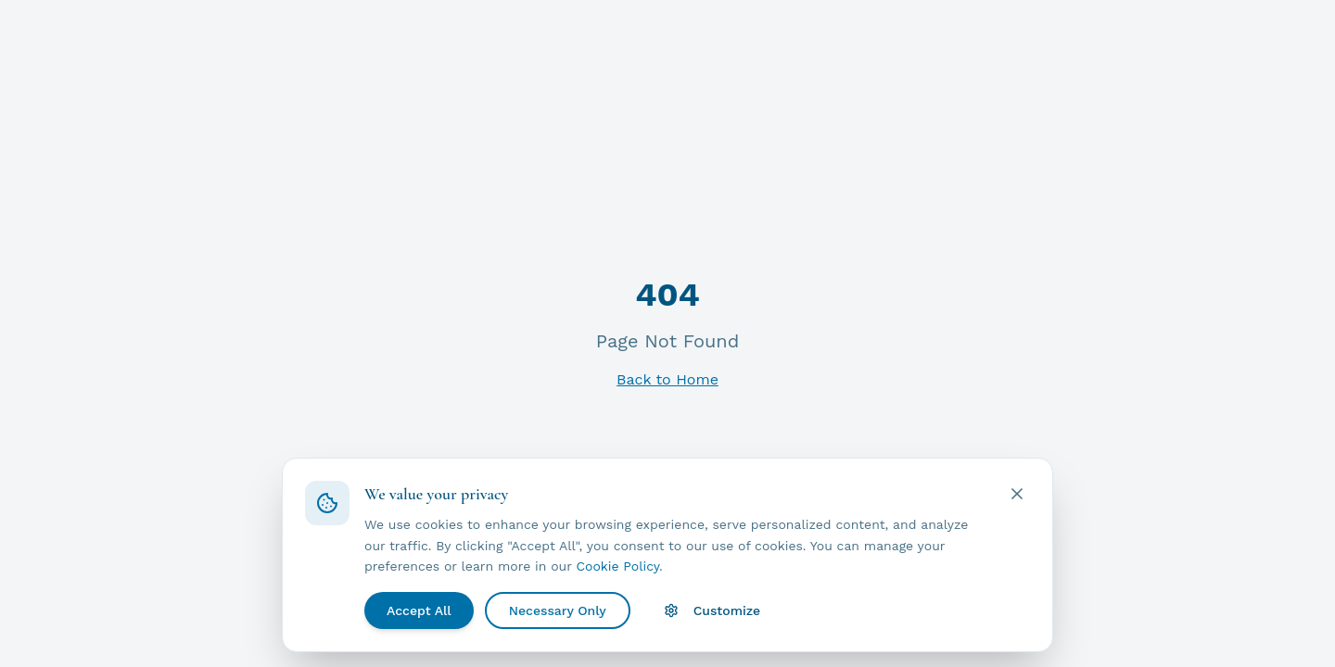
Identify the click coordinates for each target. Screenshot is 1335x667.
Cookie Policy (617, 566)
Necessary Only (557, 610)
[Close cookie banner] (1017, 494)
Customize (712, 610)
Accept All (419, 610)
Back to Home (667, 379)
